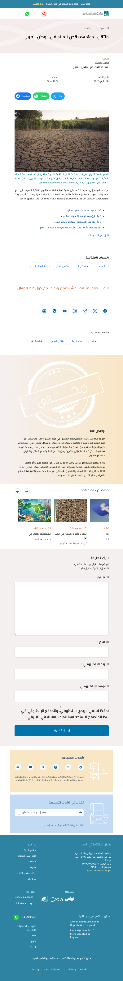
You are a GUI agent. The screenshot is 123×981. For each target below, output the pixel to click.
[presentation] (18, 491)
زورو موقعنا (38, 4)
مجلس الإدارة (30, 850)
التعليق (101, 577)
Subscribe (80, 814)
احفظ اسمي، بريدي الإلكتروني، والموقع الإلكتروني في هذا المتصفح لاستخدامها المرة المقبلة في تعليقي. (65, 714)
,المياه (102, 266)
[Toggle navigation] (16, 13)
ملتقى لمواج (62, 266)
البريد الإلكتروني (95, 664)
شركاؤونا (32, 879)
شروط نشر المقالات (76, 970)
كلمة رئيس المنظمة (27, 856)
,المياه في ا (84, 266)
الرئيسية (104, 28)
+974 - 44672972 (24, 897)
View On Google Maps (99, 870)
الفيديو (33, 941)
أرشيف (35, 970)
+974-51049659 (28, 917)
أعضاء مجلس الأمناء (26, 873)
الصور (34, 936)
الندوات (33, 947)
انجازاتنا (32, 867)
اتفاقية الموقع (52, 970)
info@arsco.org (24, 903)
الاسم (103, 642)
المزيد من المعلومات (98, 235)
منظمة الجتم (39, 266)
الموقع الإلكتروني (94, 686)
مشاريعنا (32, 862)
